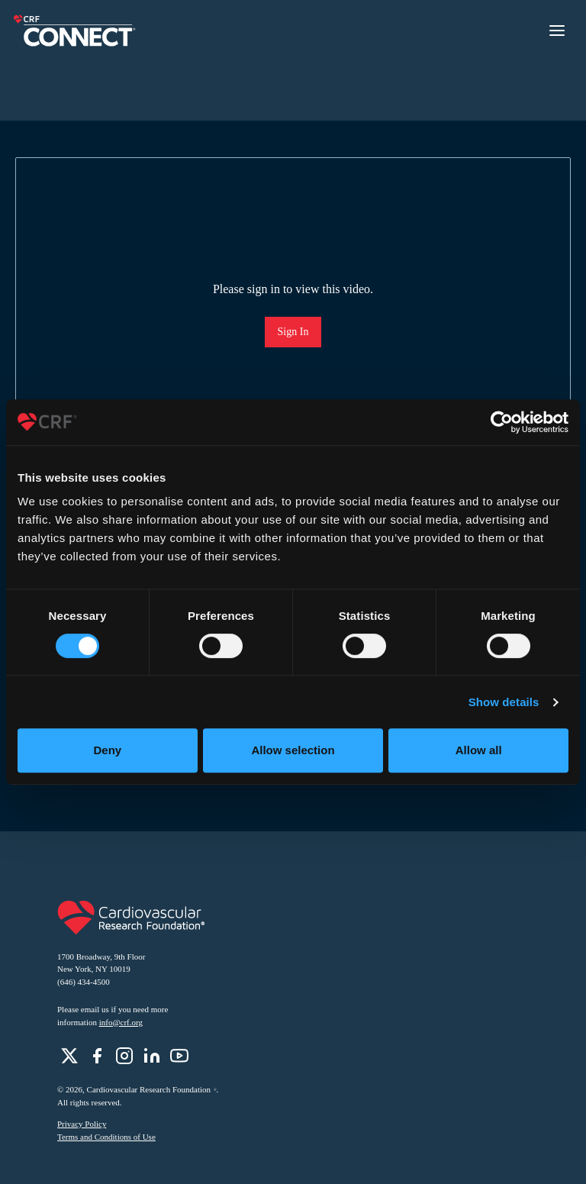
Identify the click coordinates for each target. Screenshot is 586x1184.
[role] (69, 1056)
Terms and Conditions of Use (106, 1136)
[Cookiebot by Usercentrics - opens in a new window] (501, 422)
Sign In (293, 331)
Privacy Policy (81, 1123)
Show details (503, 701)
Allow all (479, 750)
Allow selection (292, 750)
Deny (107, 750)
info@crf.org (121, 1022)
